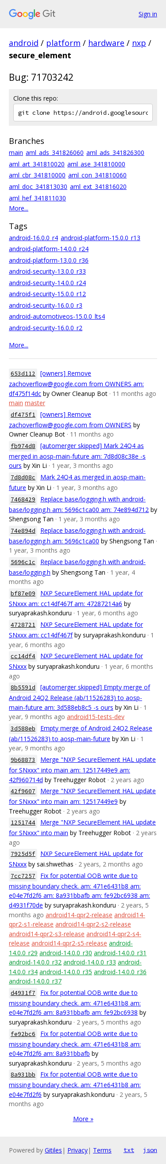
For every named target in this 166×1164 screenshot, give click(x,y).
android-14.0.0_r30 (65, 953)
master (35, 403)
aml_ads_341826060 (55, 152)
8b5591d (23, 687)
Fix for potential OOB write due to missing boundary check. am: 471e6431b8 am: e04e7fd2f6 (75, 1084)
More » (83, 1119)
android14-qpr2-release (79, 915)
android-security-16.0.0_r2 (45, 328)
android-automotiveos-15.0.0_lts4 (57, 316)
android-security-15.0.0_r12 (47, 294)
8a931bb (23, 1074)
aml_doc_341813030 (38, 186)
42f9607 (23, 791)
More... (18, 208)
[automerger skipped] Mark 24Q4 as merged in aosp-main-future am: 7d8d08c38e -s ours (77, 455)
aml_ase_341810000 (96, 164)
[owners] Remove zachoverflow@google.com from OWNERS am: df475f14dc (76, 383)
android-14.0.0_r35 (65, 972)
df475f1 (23, 414)
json (150, 1150)
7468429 (23, 499)
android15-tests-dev (95, 716)
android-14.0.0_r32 (35, 962)
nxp (139, 43)
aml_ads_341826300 (115, 152)
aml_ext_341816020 (98, 186)
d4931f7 (23, 993)
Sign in (148, 14)
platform (63, 43)
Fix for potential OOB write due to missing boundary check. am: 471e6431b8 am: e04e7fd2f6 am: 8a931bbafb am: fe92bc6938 (75, 1002)
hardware (106, 43)
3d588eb (23, 728)
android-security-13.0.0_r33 (47, 271)
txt (129, 1150)
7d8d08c (23, 477)
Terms (102, 1150)
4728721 (23, 625)
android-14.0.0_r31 (120, 953)
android (24, 43)
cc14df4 (23, 656)
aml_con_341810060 (97, 175)
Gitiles (53, 1150)
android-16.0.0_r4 (33, 238)
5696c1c (23, 562)
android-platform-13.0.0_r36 (49, 260)
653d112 (23, 373)
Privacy (77, 1150)
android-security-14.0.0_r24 (47, 283)
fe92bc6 (23, 1034)
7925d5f (23, 854)
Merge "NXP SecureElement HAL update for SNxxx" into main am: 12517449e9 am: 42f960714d (82, 769)
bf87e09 (23, 593)
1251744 (23, 822)
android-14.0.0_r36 (120, 972)
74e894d (23, 531)
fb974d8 (23, 446)
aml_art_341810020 (37, 164)
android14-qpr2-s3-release (47, 934)
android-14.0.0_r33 (89, 962)
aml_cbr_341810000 (37, 175)
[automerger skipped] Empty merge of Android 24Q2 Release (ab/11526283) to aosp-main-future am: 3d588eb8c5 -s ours (79, 697)
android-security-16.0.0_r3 (45, 305)
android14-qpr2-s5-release (69, 943)
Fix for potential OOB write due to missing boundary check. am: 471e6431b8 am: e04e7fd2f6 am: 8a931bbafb (75, 1043)
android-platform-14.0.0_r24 (49, 249)
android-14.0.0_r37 (35, 981)
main (16, 152)
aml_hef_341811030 (37, 198)
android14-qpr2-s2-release (93, 924)
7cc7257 (23, 876)
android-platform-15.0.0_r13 (100, 238)
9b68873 (23, 760)
